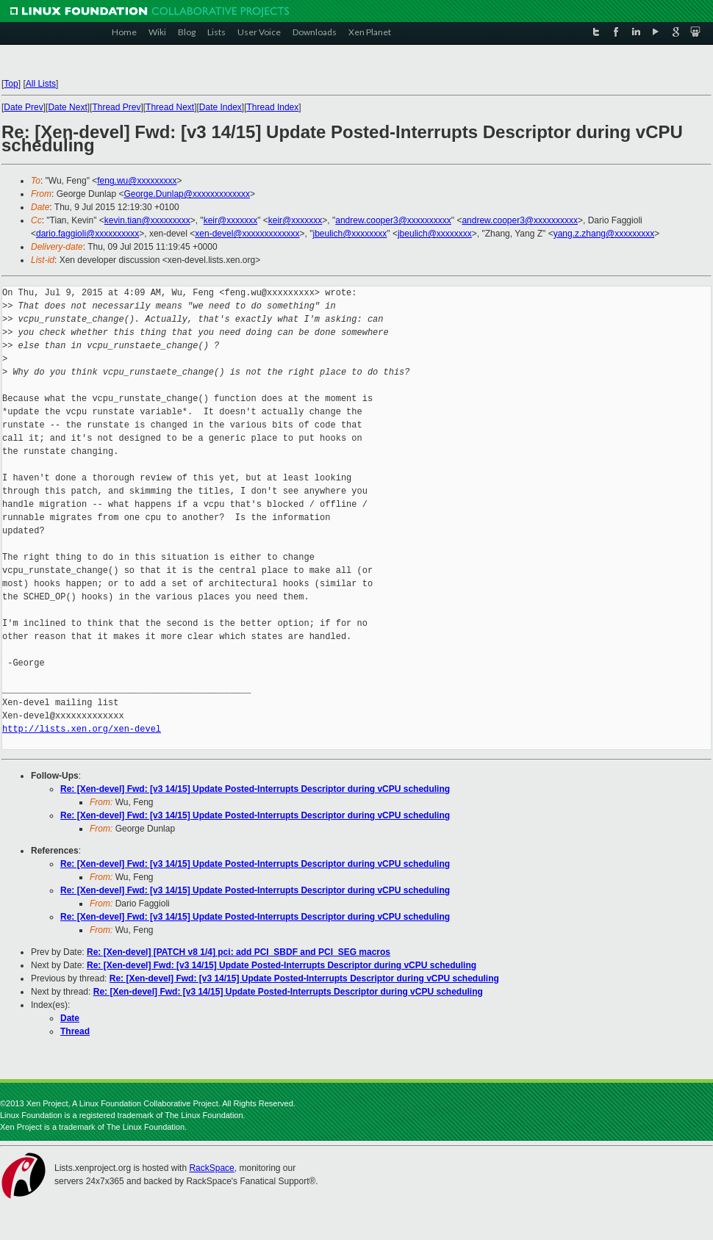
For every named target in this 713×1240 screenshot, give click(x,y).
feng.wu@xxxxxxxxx (136, 181)
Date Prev (23, 107)
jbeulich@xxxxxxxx (349, 233)
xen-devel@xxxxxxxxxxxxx (247, 233)
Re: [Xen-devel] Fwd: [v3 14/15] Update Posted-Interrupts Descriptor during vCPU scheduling (255, 789)
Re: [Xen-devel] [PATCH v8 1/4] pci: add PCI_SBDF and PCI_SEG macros (238, 952)
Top (11, 84)
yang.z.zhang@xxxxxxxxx (604, 233)
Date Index (220, 107)
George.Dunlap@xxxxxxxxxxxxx (186, 194)
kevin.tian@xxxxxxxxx (147, 220)
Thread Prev (116, 107)
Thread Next (170, 107)
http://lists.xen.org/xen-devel (81, 729)
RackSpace (211, 1168)
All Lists (41, 84)
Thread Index (273, 107)
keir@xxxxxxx (231, 220)
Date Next (67, 107)
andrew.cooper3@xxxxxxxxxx (393, 220)
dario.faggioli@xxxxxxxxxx (87, 233)
